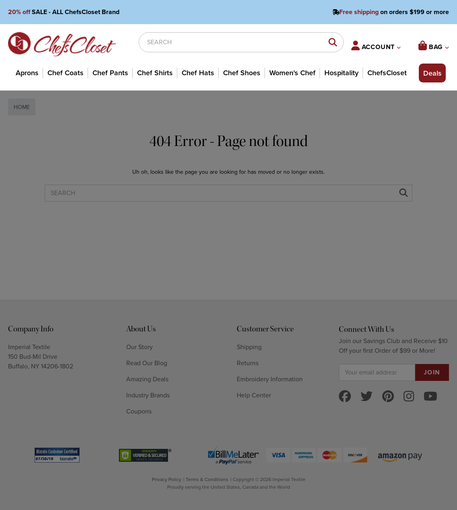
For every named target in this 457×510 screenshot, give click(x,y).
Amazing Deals (147, 379)
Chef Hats (198, 72)
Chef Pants (110, 72)
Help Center (254, 395)
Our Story (139, 347)
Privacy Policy (166, 479)
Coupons (139, 411)
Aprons (27, 72)
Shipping (249, 347)
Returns (247, 363)
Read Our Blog (146, 363)
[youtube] (430, 396)
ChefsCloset (387, 72)
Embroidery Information (270, 379)
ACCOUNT (376, 46)
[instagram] (409, 396)
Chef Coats (65, 72)
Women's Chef (292, 72)
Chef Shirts (155, 72)
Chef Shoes (241, 72)
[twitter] (367, 396)
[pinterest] (388, 396)
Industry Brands (148, 395)
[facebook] (345, 396)
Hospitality (341, 72)
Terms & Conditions (207, 479)
